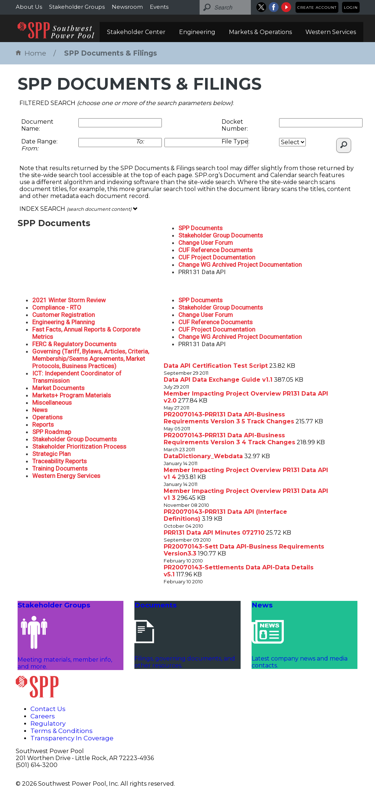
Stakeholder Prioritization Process (79, 446)
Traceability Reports (59, 461)
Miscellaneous (52, 402)
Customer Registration (63, 314)
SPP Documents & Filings (110, 53)
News (40, 410)
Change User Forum (205, 242)
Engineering (197, 32)
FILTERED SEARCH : (126, 103)
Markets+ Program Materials (71, 395)
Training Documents (60, 468)
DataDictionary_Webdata (203, 456)
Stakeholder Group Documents (220, 235)
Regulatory (48, 723)
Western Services (330, 32)
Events (159, 6)
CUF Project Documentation (216, 257)
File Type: (235, 141)
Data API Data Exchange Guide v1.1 (218, 379)
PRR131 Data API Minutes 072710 (214, 532)
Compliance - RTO (56, 307)
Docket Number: (235, 125)
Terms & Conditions (61, 730)
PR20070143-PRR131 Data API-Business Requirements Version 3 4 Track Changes (229, 439)
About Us (29, 6)
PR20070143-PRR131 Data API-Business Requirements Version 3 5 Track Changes (229, 418)
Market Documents (58, 388)
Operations (47, 417)
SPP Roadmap (51, 431)
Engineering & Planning (63, 322)
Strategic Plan (51, 453)
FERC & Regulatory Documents (74, 344)
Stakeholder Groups (77, 6)
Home (31, 53)
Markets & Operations (260, 32)
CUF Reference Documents (215, 250)
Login (351, 7)
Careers (42, 716)
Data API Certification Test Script (216, 365)
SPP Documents (200, 228)
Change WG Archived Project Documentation (240, 264)
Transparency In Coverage (72, 738)
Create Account (317, 7)
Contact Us (48, 708)
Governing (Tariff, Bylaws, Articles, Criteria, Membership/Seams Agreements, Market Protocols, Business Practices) (90, 359)
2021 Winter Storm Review (69, 300)
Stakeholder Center (136, 32)
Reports (43, 424)
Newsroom (127, 6)
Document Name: (37, 125)
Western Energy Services (66, 475)
